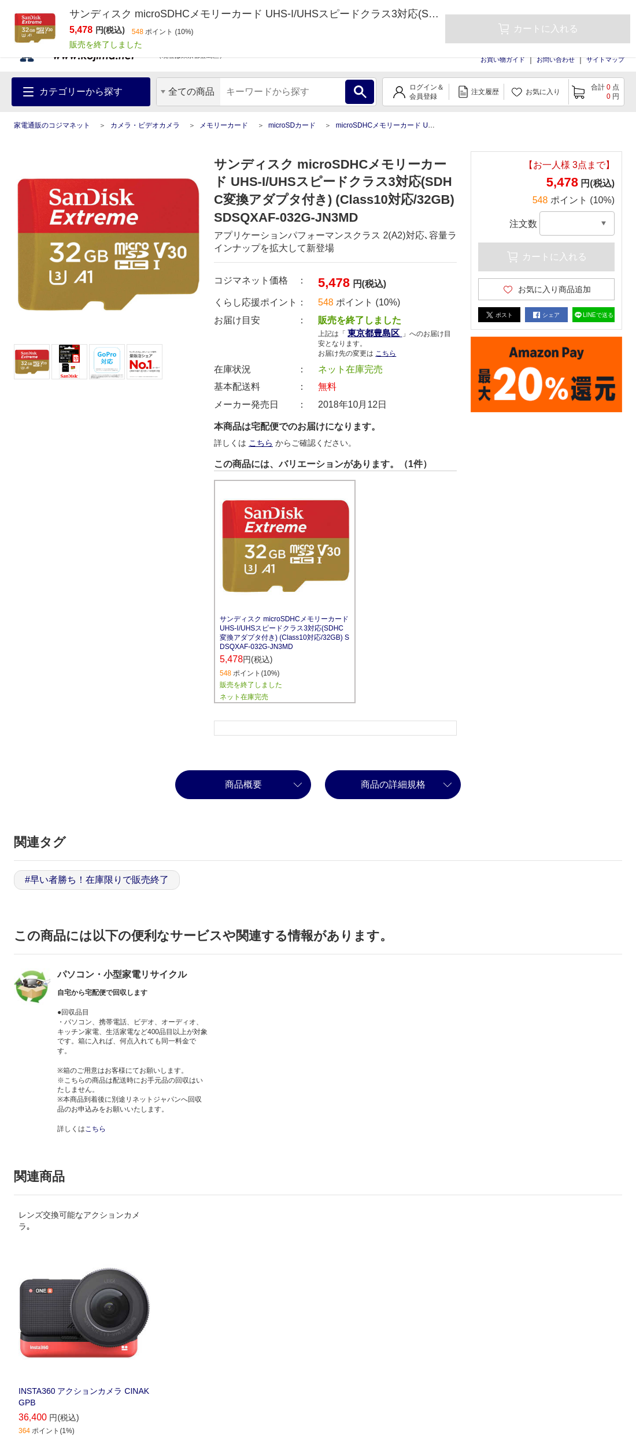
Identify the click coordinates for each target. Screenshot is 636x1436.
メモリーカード (223, 125)
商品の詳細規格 (393, 784)
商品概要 (243, 784)
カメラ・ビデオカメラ (145, 125)
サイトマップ (605, 59)
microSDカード (292, 125)
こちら (385, 353)
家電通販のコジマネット (52, 125)
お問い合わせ (556, 59)
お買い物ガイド (502, 59)
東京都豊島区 (374, 333)
